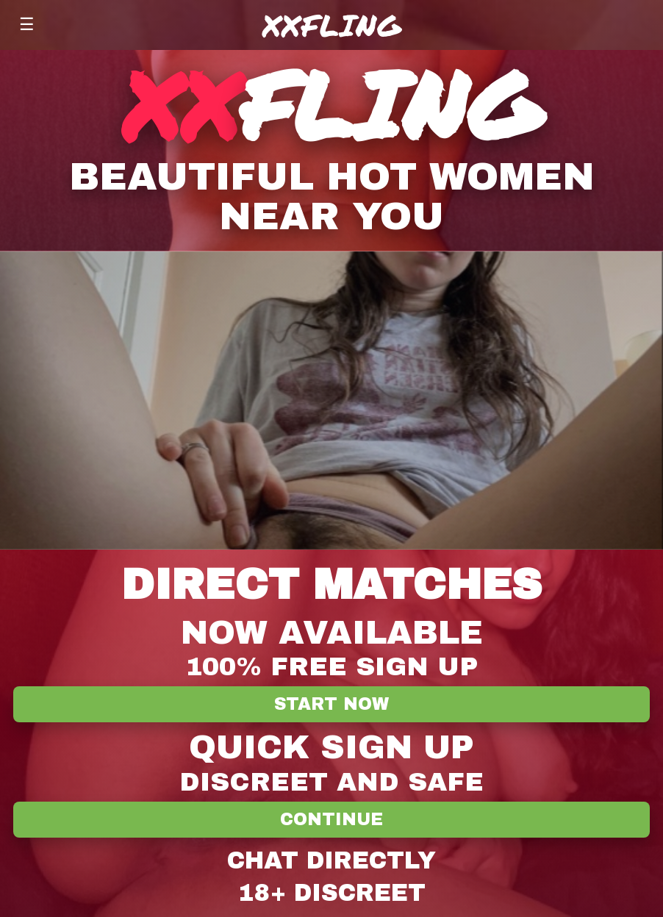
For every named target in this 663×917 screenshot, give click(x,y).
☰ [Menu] (27, 24)
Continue (331, 819)
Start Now (331, 704)
